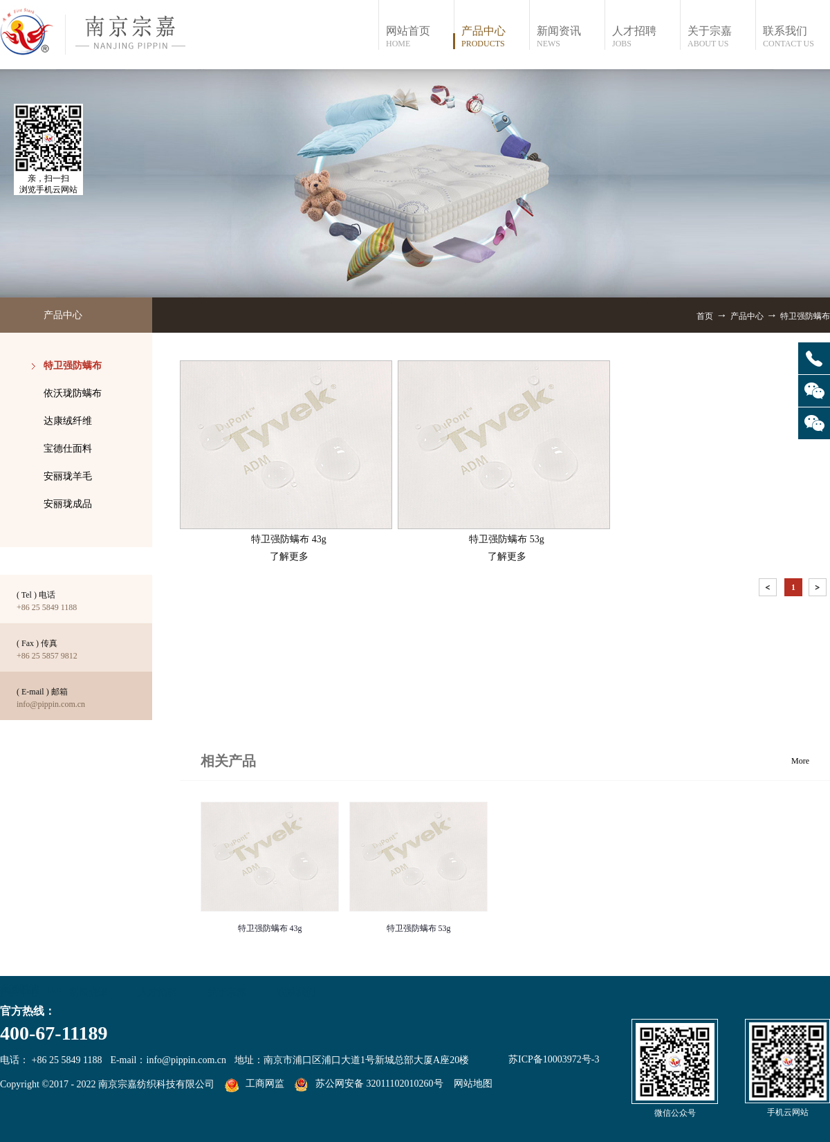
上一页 (769, 589)
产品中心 (747, 316)
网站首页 (419, 37)
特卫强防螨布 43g (270, 928)
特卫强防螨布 (805, 316)
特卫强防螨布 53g (419, 928)
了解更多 (289, 556)
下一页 (819, 589)
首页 (705, 316)
